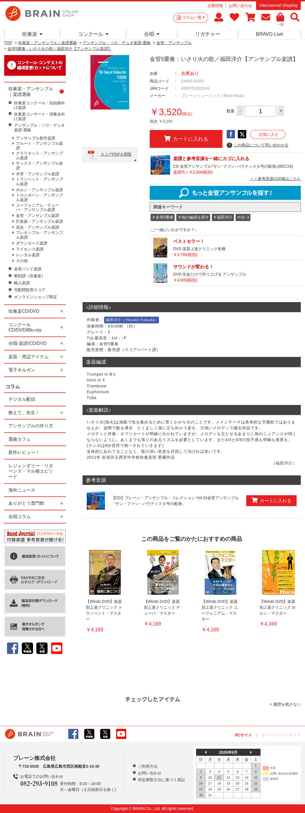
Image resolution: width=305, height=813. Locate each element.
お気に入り (268, 134)
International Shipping (278, 5)
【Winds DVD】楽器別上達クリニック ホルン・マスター (277, 607)
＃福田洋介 (223, 217)
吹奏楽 (32, 34)
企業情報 (215, 5)
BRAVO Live (269, 34)
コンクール (93, 34)
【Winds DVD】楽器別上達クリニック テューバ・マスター (162, 607)
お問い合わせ (240, 5)
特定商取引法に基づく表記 (161, 780)
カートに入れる (186, 139)
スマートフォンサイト (281, 735)
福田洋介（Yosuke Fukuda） (132, 320)
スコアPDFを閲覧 (116, 154)
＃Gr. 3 (243, 217)
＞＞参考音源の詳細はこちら (275, 178)
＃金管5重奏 (162, 217)
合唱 (151, 34)
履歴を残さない (287, 704)
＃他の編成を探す (193, 217)
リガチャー (207, 34)
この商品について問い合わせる (257, 145)
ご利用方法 (148, 766)
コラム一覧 (193, 17)
